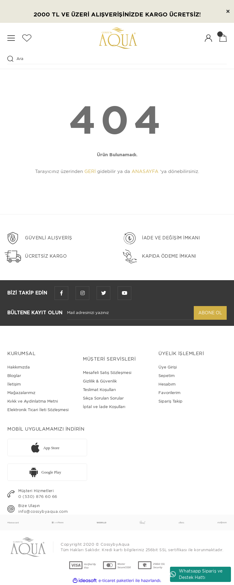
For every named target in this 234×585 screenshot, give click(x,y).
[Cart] (223, 38)
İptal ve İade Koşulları (104, 406)
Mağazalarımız (21, 392)
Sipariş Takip (170, 401)
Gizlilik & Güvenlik (100, 381)
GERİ (90, 171)
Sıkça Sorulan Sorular (103, 398)
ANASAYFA (145, 171)
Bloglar (14, 375)
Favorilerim (169, 392)
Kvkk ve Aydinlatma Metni (32, 401)
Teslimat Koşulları (99, 389)
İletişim (14, 384)
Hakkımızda (18, 367)
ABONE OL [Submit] (210, 312)
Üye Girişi (167, 367)
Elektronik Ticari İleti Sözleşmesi (38, 409)
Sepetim (166, 375)
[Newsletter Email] (130, 313)
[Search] (117, 58)
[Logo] (118, 38)
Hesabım (167, 384)
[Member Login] (208, 38)
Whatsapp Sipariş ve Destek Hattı (196, 574)
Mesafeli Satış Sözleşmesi (107, 372)
